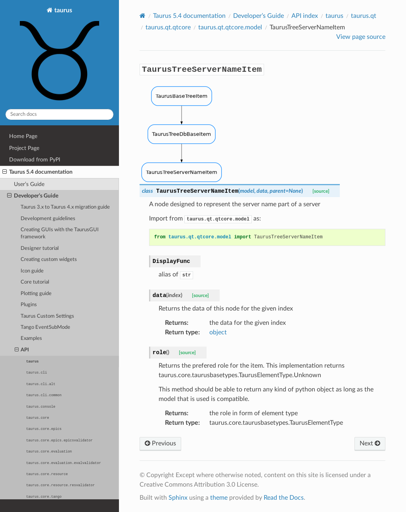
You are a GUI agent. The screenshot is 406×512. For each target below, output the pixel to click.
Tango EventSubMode (45, 327)
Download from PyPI (34, 160)
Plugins (29, 304)
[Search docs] (59, 114)
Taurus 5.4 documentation (37, 172)
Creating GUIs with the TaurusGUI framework (60, 233)
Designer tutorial (40, 248)
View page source (360, 37)
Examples (31, 338)
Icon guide (32, 271)
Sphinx (178, 498)
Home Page (23, 136)
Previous (160, 443)
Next (370, 443)
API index (304, 16)
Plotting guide (36, 293)
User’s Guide (29, 184)
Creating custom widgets (49, 259)
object (218, 332)
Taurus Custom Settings (47, 316)
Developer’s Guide (32, 195)
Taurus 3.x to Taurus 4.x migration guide (65, 207)
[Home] (143, 15)
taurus (59, 54)
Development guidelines (48, 218)
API (22, 350)
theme (219, 498)
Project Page (24, 148)
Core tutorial (35, 282)
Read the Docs (284, 498)
